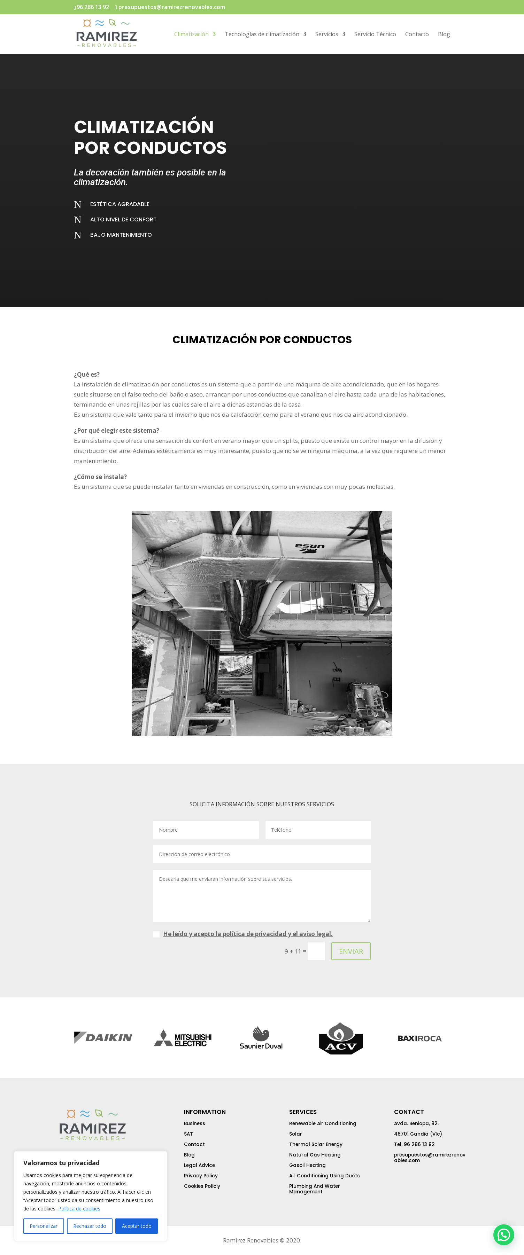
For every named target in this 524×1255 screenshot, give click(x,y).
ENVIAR (351, 951)
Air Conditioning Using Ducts (324, 1175)
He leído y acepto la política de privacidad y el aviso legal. (248, 934)
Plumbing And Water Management (314, 1189)
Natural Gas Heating (315, 1155)
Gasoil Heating (307, 1165)
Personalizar (43, 1226)
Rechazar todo (89, 1226)
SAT (188, 1134)
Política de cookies (79, 1208)
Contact (194, 1144)
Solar (295, 1134)
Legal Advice (199, 1165)
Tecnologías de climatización (262, 35)
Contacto (417, 35)
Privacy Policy (201, 1175)
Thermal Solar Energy (315, 1144)
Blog (444, 35)
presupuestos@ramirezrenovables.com (429, 1158)
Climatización (191, 35)
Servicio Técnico (375, 35)
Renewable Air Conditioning (322, 1123)
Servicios (326, 35)
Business (194, 1123)
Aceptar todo (137, 1226)
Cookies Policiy (202, 1186)
